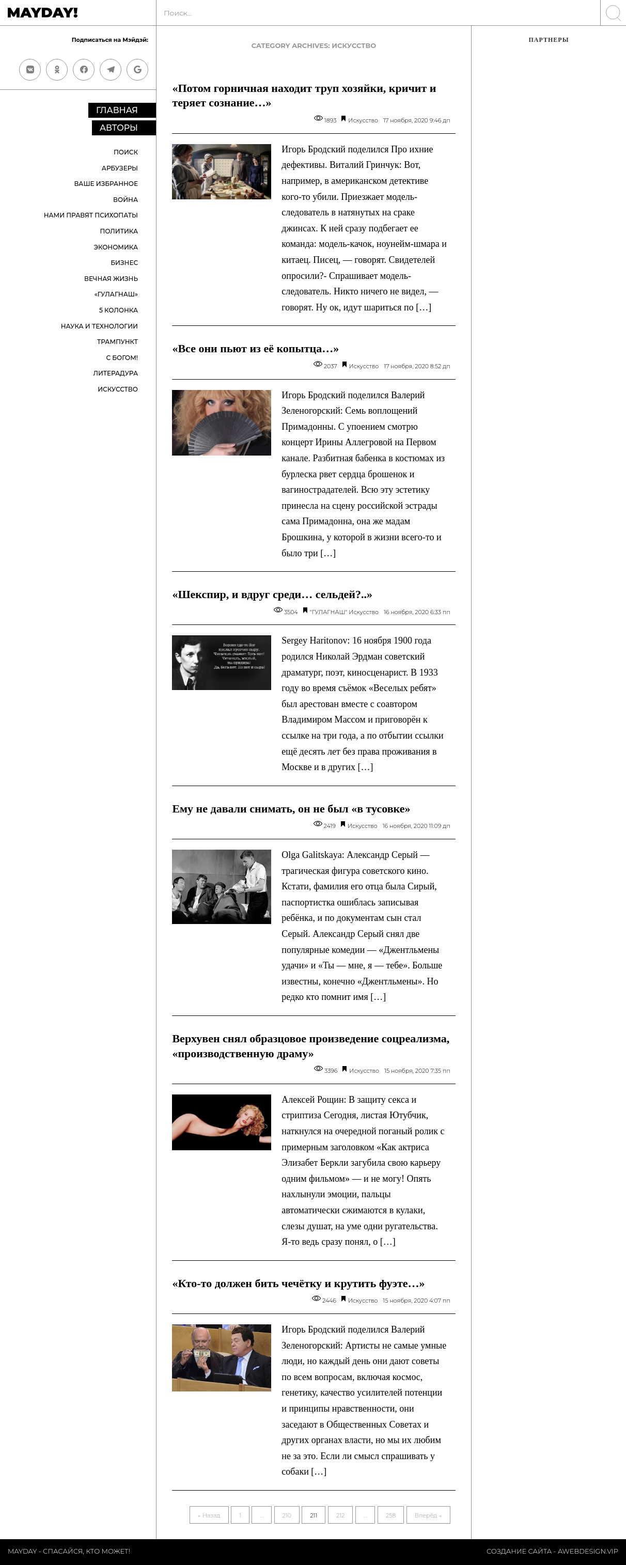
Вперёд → (428, 1515)
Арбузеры (120, 168)
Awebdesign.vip (588, 1551)
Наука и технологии (99, 326)
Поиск (126, 152)
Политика (119, 231)
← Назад (209, 1515)
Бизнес (124, 263)
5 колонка (118, 310)
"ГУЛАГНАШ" (329, 612)
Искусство (118, 389)
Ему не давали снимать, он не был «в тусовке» (291, 808)
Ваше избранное (106, 183)
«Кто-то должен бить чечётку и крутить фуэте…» (298, 1283)
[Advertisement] (549, 225)
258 (391, 1515)
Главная (117, 110)
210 (287, 1515)
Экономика (115, 247)
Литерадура (115, 373)
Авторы (119, 128)
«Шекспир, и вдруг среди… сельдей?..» (272, 594)
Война (125, 200)
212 (340, 1515)
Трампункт (117, 342)
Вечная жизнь (111, 279)
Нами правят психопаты (91, 215)
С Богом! (122, 358)
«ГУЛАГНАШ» (116, 294)
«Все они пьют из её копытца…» (255, 348)
